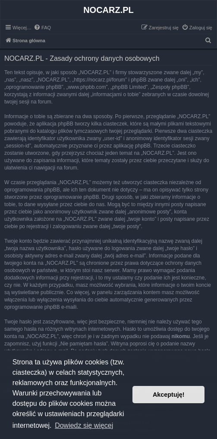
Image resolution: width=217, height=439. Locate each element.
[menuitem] (42, 27)
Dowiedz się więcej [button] (84, 425)
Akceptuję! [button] (169, 394)
